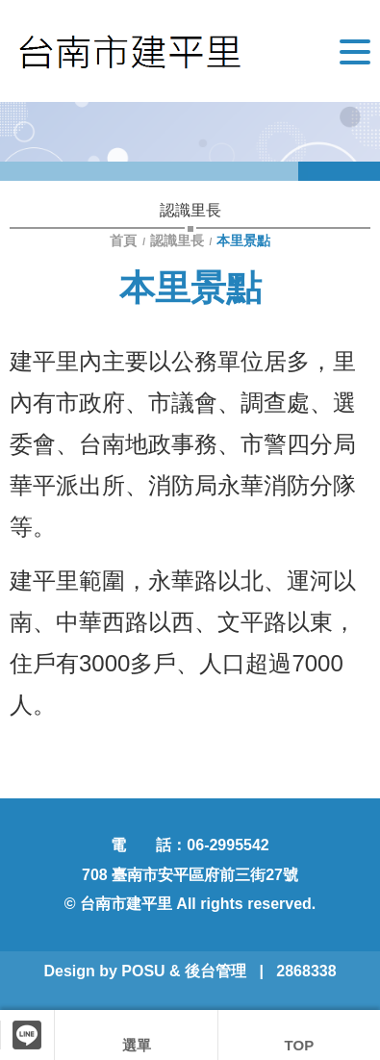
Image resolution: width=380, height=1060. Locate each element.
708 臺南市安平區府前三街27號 (190, 875)
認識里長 (177, 240)
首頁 (125, 240)
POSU (143, 971)
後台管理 (215, 971)
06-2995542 (227, 845)
